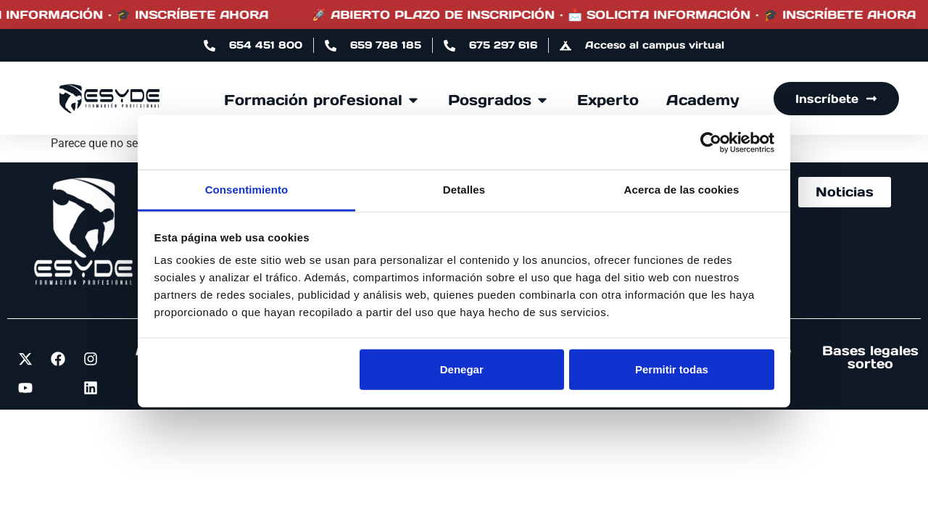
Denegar (462, 368)
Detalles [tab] (464, 189)
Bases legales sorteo (870, 357)
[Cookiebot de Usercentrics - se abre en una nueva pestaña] (710, 142)
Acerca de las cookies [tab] (682, 189)
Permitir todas (671, 368)
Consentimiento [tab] (247, 189)
